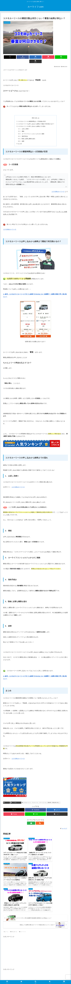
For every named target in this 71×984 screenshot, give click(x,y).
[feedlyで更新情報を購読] (33, 819)
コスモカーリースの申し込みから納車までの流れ (31, 122)
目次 (33, 113)
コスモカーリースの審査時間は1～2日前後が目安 (32, 117)
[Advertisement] (16, 919)
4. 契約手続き (24, 132)
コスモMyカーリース (58, 188)
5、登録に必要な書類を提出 (27, 135)
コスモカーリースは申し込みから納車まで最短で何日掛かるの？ (36, 119)
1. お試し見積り (24, 124)
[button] (63, 57)
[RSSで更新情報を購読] (37, 819)
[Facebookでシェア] (19, 57)
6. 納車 (22, 137)
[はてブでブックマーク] (30, 57)
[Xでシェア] (8, 57)
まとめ (20, 140)
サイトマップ (25, 979)
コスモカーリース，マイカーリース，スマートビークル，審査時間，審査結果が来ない (41, 798)
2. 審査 (22, 127)
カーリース (7, 798)
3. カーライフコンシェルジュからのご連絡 (32, 129)
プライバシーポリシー (35, 979)
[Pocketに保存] (41, 57)
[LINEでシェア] (52, 57)
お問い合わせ (46, 979)
